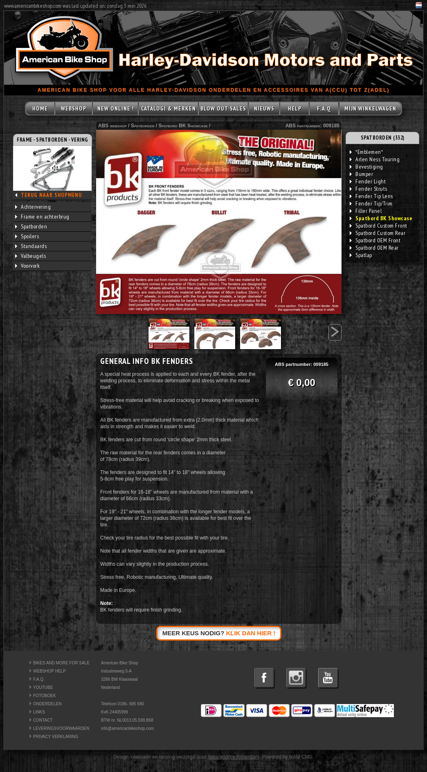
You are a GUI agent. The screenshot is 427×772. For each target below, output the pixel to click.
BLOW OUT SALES (223, 108)
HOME (40, 108)
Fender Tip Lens (371, 196)
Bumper (361, 174)
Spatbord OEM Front (375, 240)
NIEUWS (264, 108)
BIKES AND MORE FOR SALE (61, 663)
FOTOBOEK (44, 695)
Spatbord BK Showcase (183, 126)
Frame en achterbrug (42, 216)
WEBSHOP (73, 108)
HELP (294, 108)
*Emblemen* (366, 152)
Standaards (31, 246)
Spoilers (27, 236)
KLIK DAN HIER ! (251, 633)
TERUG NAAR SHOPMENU (51, 195)
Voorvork (27, 265)
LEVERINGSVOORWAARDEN (61, 728)
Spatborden (31, 226)
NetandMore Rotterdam (233, 757)
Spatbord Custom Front (378, 225)
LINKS (39, 712)
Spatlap (361, 255)
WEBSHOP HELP (49, 671)
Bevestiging (366, 166)
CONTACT (43, 720)
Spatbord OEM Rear (374, 247)
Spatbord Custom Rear (377, 233)
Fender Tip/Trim (371, 203)
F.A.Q (324, 108)
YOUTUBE (43, 687)
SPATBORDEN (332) (383, 137)
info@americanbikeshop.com (127, 728)
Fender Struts (368, 188)
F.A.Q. (39, 679)
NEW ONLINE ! (115, 108)
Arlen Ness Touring (375, 159)
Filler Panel (366, 210)
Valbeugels (30, 256)
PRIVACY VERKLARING (55, 736)
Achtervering (33, 206)
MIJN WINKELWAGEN (370, 108)
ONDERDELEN (47, 704)
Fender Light (368, 181)
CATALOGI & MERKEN (168, 108)
